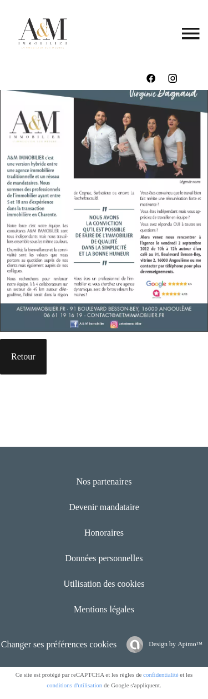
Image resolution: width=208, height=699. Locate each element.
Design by (174, 644)
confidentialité (161, 674)
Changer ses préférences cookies (58, 644)
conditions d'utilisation (74, 685)
